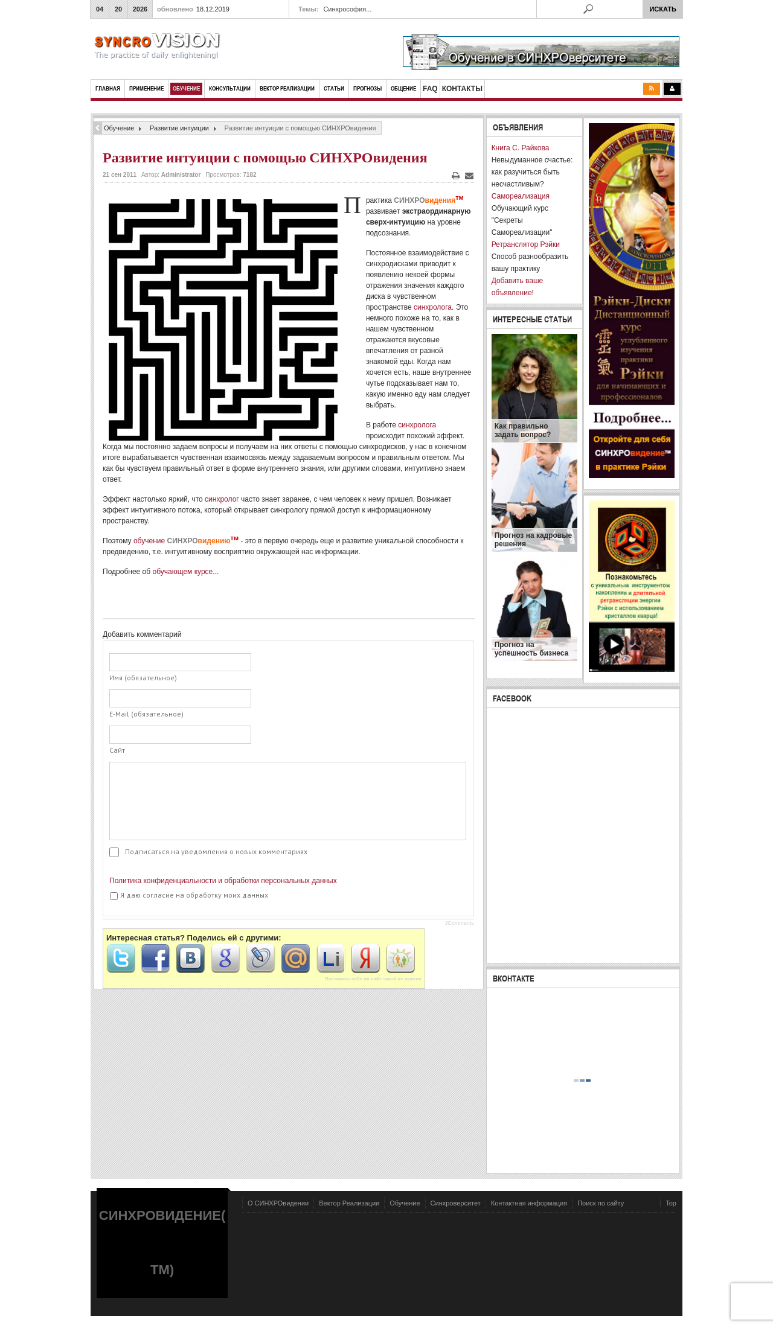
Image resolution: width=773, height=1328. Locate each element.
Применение (146, 88)
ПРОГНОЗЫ (367, 88)
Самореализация (521, 196)
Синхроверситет (456, 1203)
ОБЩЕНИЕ (403, 88)
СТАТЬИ (334, 88)
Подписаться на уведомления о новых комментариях (216, 851)
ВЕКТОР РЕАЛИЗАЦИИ (287, 88)
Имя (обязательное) (143, 677)
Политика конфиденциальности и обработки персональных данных (223, 880)
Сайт (117, 750)
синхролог (222, 499)
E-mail (469, 175)
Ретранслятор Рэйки (526, 244)
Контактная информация (529, 1203)
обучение (186, 541)
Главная (107, 88)
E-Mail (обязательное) (146, 713)
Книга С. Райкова (521, 148)
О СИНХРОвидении (278, 1203)
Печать (455, 175)
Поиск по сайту (600, 1203)
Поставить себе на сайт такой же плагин (373, 979)
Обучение (186, 88)
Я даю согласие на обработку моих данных (188, 895)
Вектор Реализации (349, 1203)
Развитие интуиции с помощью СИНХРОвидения (265, 157)
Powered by (621, 1237)
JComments (459, 923)
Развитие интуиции (179, 128)
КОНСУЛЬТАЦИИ (230, 88)
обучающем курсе (182, 571)
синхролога (433, 307)
